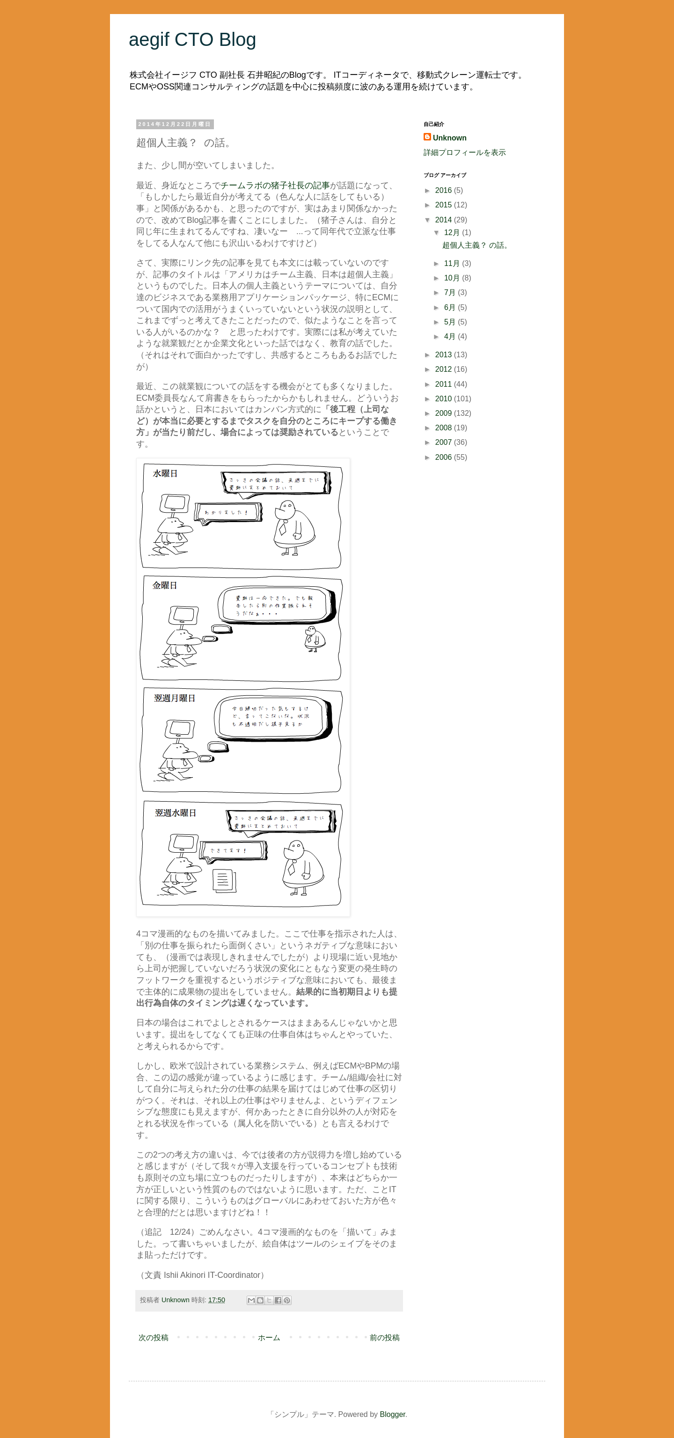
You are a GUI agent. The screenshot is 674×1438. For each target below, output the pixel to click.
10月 (453, 278)
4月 (451, 336)
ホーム (269, 1338)
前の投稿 (385, 1338)
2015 (444, 205)
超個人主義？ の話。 (477, 245)
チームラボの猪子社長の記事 (275, 185)
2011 (444, 384)
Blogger (392, 1414)
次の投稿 (153, 1338)
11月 (453, 263)
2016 (444, 190)
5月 (451, 322)
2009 (444, 413)
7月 (451, 292)
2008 (444, 428)
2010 (444, 399)
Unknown (450, 138)
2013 (444, 355)
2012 (444, 369)
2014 (444, 220)
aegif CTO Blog (192, 39)
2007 (444, 442)
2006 (444, 457)
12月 (453, 232)
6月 (451, 307)
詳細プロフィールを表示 (465, 152)
